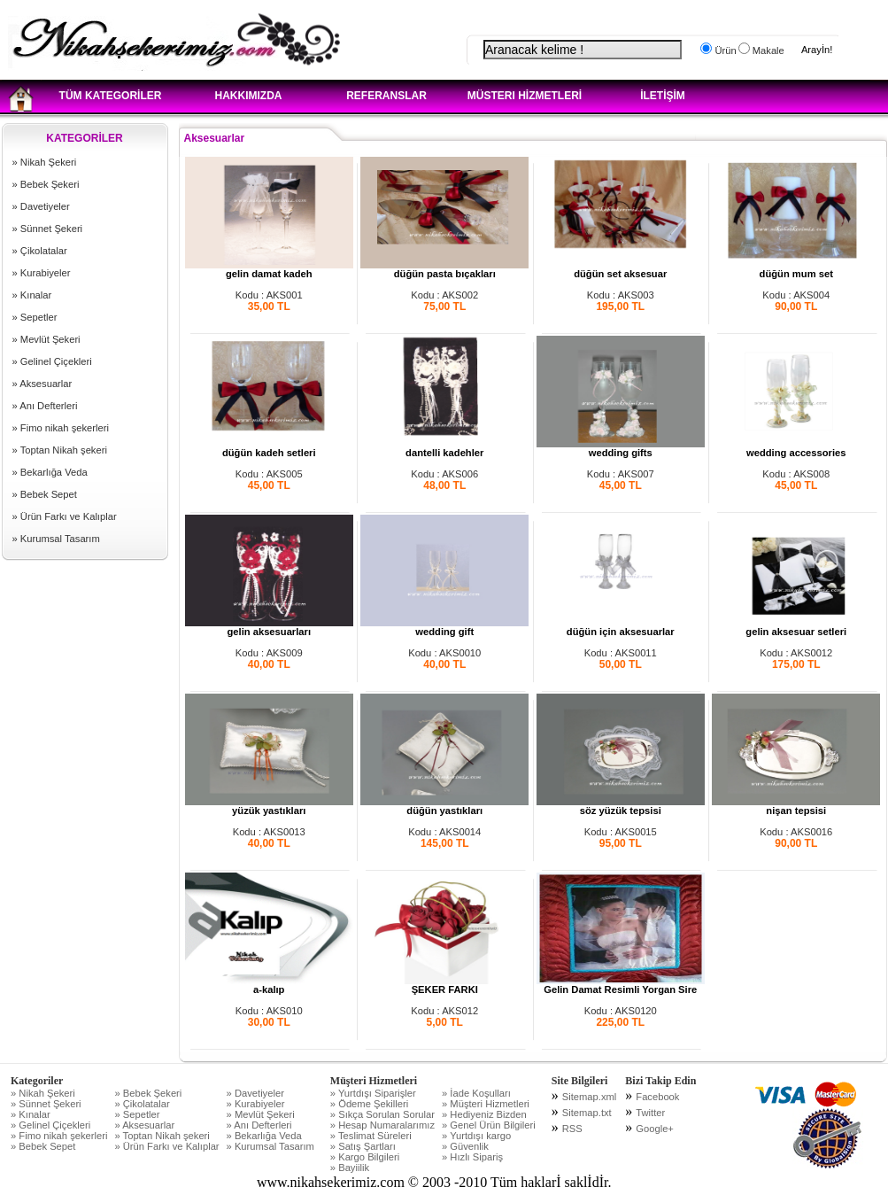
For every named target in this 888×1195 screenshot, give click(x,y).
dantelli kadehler (444, 448)
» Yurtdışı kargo (476, 1135)
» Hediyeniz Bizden (484, 1114)
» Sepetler (35, 317)
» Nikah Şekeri (44, 162)
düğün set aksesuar (621, 269)
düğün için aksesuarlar (621, 627)
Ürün (724, 50)
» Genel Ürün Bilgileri (489, 1125)
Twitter (650, 1112)
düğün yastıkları (444, 806)
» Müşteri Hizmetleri (485, 1103)
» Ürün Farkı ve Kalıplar (64, 516)
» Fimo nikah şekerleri (60, 428)
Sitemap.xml (589, 1096)
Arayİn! (816, 49)
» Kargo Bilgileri (364, 1157)
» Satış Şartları (363, 1146)
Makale (767, 50)
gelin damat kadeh (269, 269)
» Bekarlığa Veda (50, 472)
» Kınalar (32, 295)
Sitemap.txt (587, 1112)
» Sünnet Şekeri (47, 228)
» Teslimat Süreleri (371, 1135)
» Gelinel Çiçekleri (52, 361)
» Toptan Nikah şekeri (59, 450)
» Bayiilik (349, 1167)
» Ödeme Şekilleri (369, 1103)
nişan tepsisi (796, 806)
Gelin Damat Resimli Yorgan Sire (621, 985)
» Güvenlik (465, 1146)
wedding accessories (796, 448)
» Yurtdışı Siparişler (373, 1093)
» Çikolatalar (39, 250)
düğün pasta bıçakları (444, 269)
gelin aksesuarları (269, 627)
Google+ (655, 1128)
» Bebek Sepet (44, 494)
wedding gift (444, 627)
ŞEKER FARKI (444, 985)
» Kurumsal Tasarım (56, 538)
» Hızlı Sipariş (472, 1157)
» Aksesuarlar (42, 383)
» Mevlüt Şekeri (46, 339)
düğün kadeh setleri (269, 448)
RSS (572, 1128)
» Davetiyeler (41, 206)
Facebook (657, 1096)
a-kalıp (269, 985)
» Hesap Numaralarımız (382, 1125)
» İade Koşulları (476, 1093)
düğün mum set (796, 269)
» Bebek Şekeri (46, 184)
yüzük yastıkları (269, 806)
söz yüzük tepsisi (621, 806)
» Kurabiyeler (41, 273)
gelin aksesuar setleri (796, 627)
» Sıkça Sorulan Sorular (382, 1114)
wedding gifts (621, 448)
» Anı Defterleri (45, 405)
